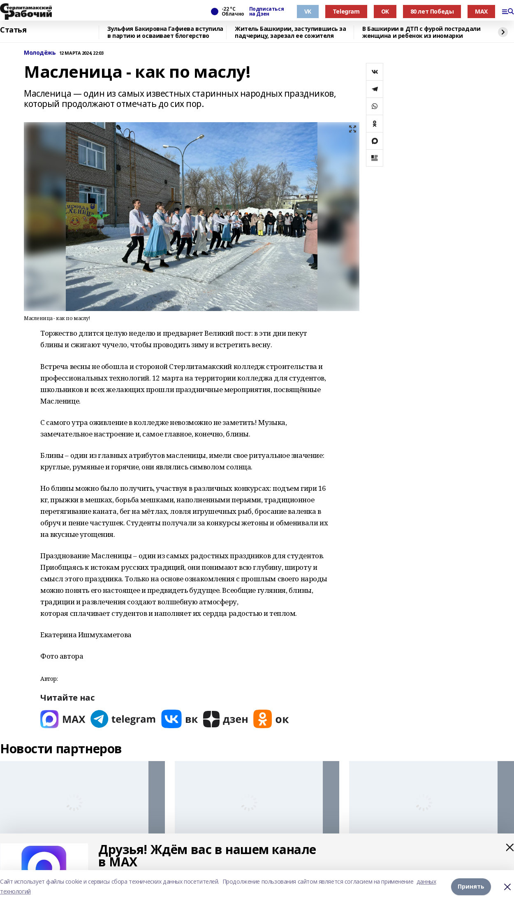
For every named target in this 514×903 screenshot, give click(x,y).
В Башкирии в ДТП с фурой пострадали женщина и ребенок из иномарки (421, 32)
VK (307, 11)
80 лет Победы (432, 11)
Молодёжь (40, 52)
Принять (471, 886)
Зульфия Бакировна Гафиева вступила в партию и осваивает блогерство (165, 32)
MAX (481, 11)
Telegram (346, 11)
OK (385, 11)
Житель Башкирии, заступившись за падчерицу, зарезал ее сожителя (290, 32)
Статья (13, 30)
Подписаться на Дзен (266, 11)
